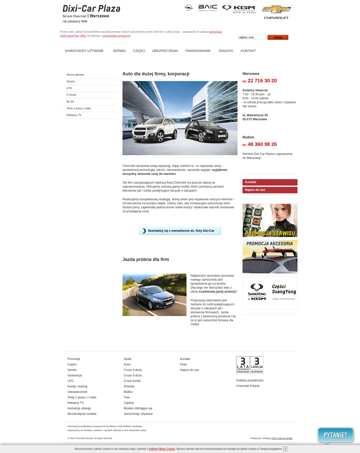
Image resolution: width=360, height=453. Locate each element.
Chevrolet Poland (247, 386)
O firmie (71, 94)
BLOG (70, 101)
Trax (127, 397)
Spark (128, 359)
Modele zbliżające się (138, 408)
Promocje (74, 359)
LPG (69, 88)
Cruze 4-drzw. (133, 370)
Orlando (129, 386)
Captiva (129, 403)
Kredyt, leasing (77, 386)
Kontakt (248, 51)
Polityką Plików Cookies (162, 449)
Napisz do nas (255, 190)
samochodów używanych (116, 35)
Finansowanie (198, 51)
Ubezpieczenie (77, 392)
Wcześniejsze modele (82, 414)
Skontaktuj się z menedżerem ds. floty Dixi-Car (181, 230)
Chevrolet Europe (84, 438)
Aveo (127, 364)
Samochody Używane (84, 51)
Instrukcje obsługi (79, 408)
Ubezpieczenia (165, 51)
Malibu (128, 392)
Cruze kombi (132, 381)
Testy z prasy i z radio (82, 397)
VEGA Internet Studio (281, 438)
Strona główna (75, 74)
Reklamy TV (74, 114)
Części (139, 51)
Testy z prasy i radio (78, 108)
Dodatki (226, 51)
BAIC (83, 35)
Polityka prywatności (250, 380)
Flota (183, 364)
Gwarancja (75, 375)
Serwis (119, 51)
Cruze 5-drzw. (133, 375)
